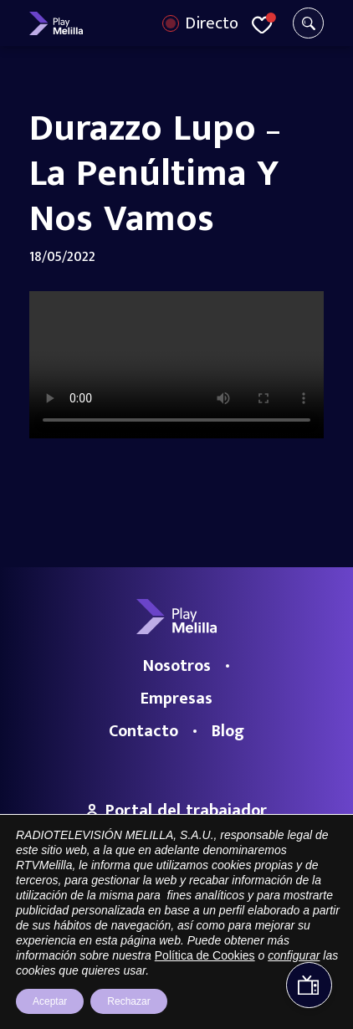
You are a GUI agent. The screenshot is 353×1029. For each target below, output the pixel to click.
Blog (228, 731)
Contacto (143, 731)
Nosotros (177, 666)
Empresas (176, 698)
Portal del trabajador (176, 810)
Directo (211, 23)
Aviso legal (178, 962)
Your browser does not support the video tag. (176, 364)
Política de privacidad (264, 962)
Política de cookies (177, 984)
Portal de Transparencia (87, 962)
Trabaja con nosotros (176, 831)
